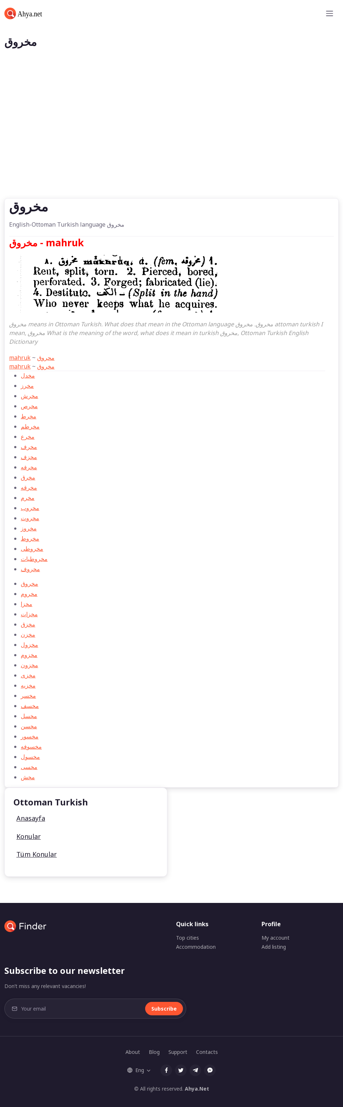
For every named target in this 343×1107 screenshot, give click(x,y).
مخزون (29, 665)
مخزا (26, 604)
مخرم (28, 498)
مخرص (29, 406)
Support (177, 1051)
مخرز (27, 386)
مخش (28, 777)
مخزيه (28, 685)
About (132, 1051)
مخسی (29, 767)
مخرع (28, 437)
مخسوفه (31, 746)
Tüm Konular (36, 854)
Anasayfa (30, 818)
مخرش (29, 396)
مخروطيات (34, 559)
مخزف (29, 457)
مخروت (30, 518)
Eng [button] (135, 1070)
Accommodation (196, 946)
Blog (154, 1051)
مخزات (29, 614)
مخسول (30, 757)
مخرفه (29, 467)
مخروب (30, 508)
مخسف (30, 706)
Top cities (187, 937)
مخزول (29, 645)
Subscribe (164, 1008)
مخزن (28, 634)
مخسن (29, 726)
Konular (28, 836)
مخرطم (30, 426)
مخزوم (29, 655)
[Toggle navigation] (329, 13)
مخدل (28, 375)
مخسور (30, 736)
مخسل (29, 716)
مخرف (29, 447)
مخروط (30, 538)
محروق (46, 358)
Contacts (207, 1051)
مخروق (46, 366)
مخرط (28, 416)
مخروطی (32, 549)
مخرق (28, 477)
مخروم (29, 594)
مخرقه (29, 487)
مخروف (30, 569)
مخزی (28, 675)
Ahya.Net (197, 1088)
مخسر (28, 696)
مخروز (29, 528)
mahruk (20, 358)
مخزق (28, 624)
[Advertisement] (171, 144)
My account (276, 937)
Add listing (274, 946)
